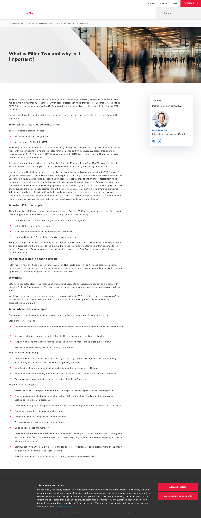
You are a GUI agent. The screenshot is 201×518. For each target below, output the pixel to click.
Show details (146, 512)
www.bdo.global (92, 501)
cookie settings (64, 495)
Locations (151, 3)
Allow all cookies (177, 475)
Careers (163, 3)
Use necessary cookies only (178, 484)
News (175, 3)
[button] (190, 3)
